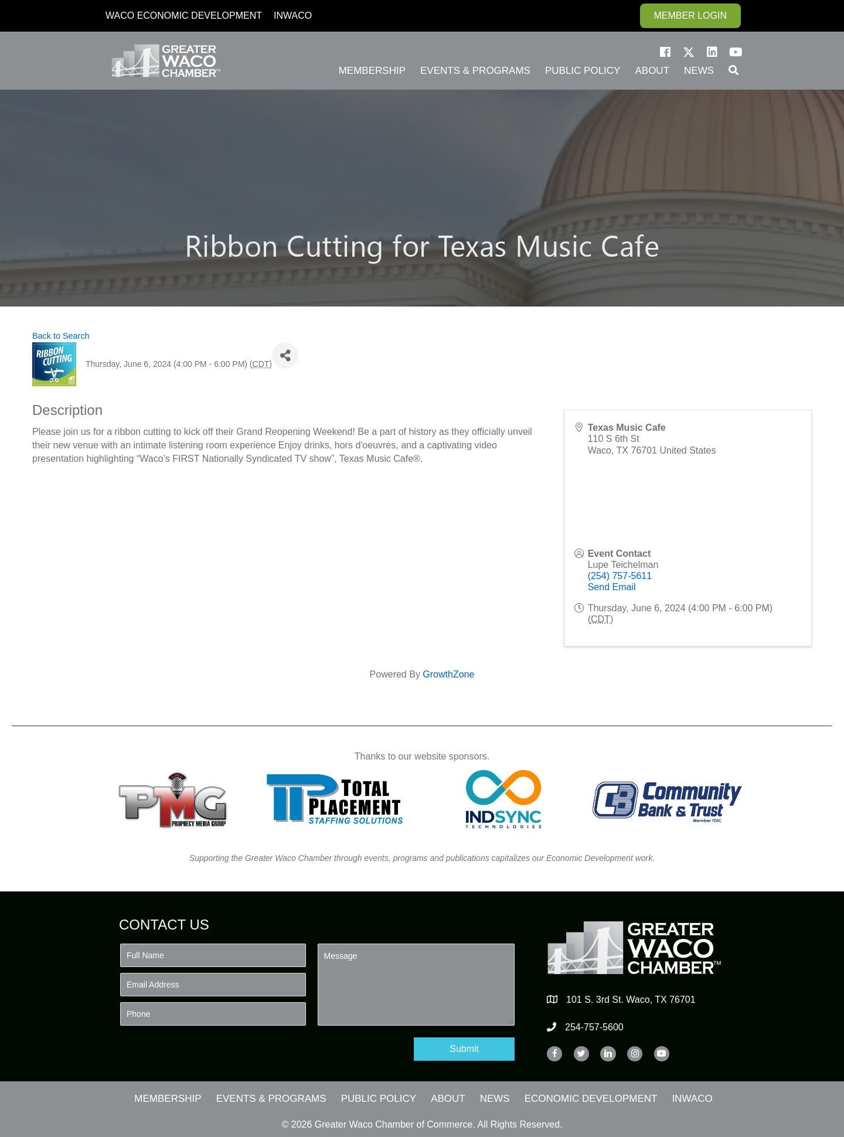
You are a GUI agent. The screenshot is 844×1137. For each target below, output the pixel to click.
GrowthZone (448, 674)
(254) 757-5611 (620, 576)
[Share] (285, 355)
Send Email (612, 587)
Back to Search (61, 336)
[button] (665, 52)
